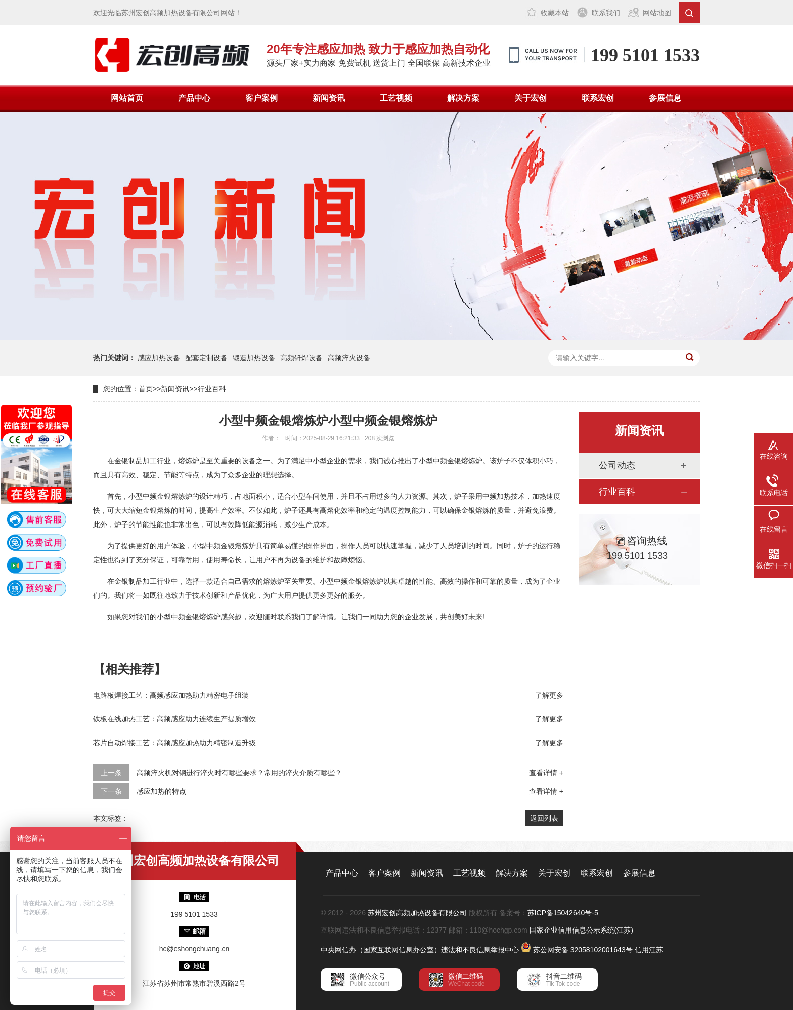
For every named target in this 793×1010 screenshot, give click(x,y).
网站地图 (657, 13)
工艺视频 (396, 98)
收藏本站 (555, 13)
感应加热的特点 (161, 791)
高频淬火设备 (349, 358)
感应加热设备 (159, 358)
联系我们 (606, 13)
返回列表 (544, 818)
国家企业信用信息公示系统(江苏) (581, 930)
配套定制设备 (206, 358)
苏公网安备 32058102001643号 (583, 950)
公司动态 (617, 465)
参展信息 (665, 98)
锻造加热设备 (254, 358)
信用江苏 (649, 950)
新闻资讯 (329, 98)
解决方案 (463, 98)
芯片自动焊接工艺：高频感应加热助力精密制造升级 (174, 743)
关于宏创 (530, 98)
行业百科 (212, 389)
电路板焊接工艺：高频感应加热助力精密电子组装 (171, 695)
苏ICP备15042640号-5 (562, 913)
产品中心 (194, 98)
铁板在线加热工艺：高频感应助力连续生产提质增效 (174, 719)
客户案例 (261, 98)
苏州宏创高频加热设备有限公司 (417, 913)
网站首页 (127, 98)
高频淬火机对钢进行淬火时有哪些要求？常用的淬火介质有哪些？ (239, 773)
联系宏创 (598, 98)
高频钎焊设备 (301, 358)
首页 (146, 389)
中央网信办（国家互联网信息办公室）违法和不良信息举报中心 (420, 950)
